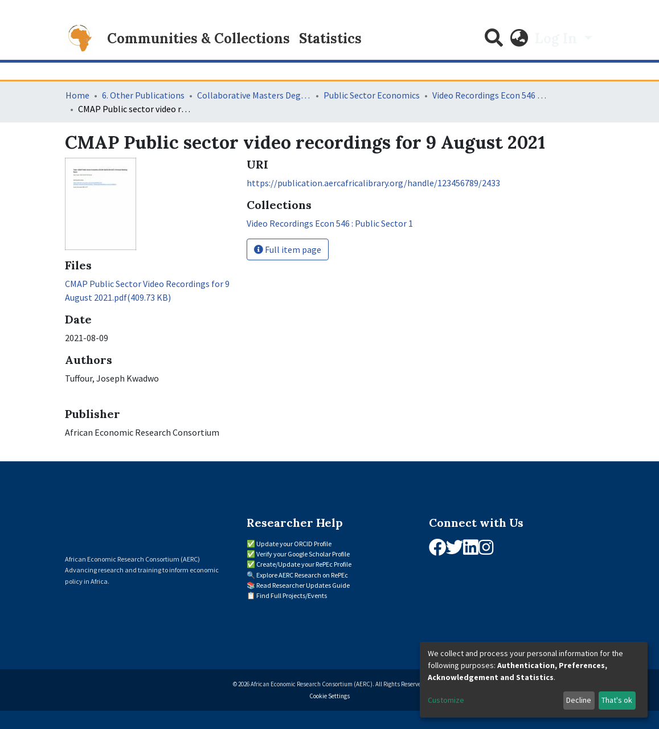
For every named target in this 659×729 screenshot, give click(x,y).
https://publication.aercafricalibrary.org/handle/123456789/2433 (373, 183)
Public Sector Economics (372, 95)
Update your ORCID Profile (293, 543)
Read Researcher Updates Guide (303, 585)
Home (77, 95)
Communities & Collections (198, 38)
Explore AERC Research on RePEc (302, 575)
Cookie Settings (329, 696)
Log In (557, 38)
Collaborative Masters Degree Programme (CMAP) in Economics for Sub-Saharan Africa (254, 95)
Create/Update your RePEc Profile (303, 564)
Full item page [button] (287, 249)
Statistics (330, 38)
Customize (446, 700)
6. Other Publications (143, 95)
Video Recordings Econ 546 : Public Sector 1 (489, 95)
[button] (519, 38)
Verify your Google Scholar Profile (303, 554)
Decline (578, 700)
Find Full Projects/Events (291, 595)
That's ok (616, 700)
